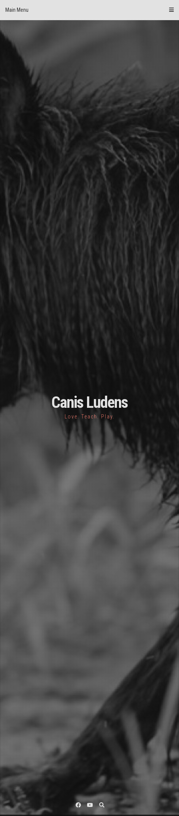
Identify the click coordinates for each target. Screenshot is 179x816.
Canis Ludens (89, 402)
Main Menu (89, 10)
